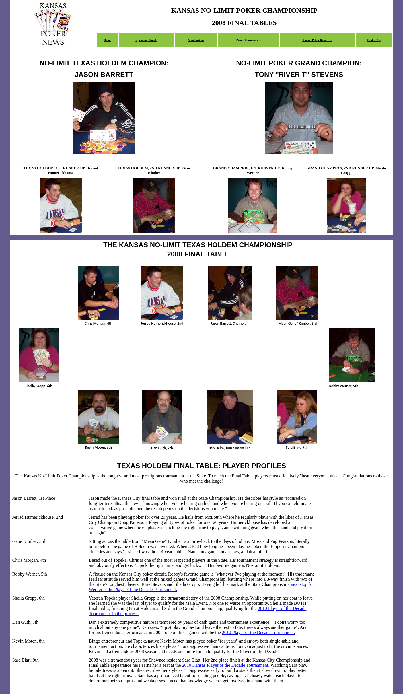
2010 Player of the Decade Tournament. (258, 632)
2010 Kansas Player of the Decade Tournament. (226, 665)
